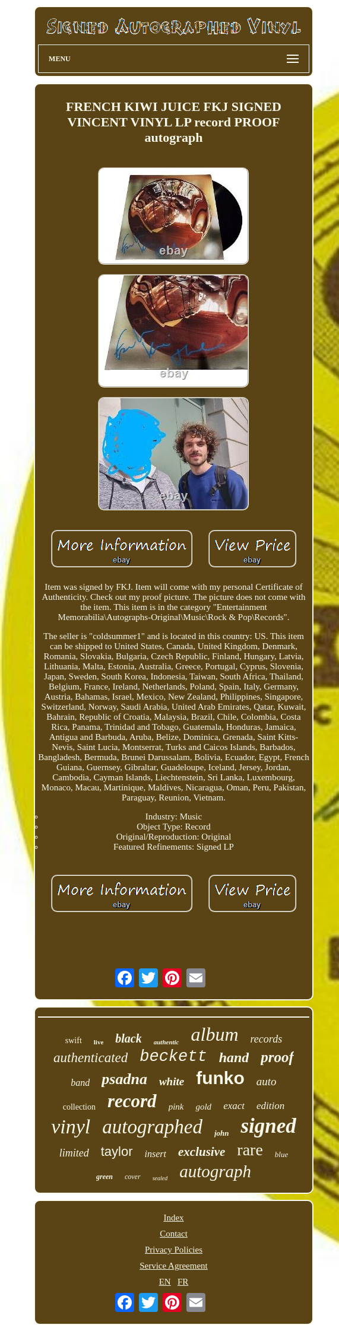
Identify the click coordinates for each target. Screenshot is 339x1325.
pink (176, 1106)
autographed (152, 1126)
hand (234, 1057)
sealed (160, 1178)
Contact (174, 1233)
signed (268, 1125)
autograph (215, 1171)
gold (203, 1106)
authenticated (90, 1057)
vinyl (70, 1126)
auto (266, 1081)
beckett (173, 1057)
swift (73, 1040)
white (171, 1081)
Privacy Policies (173, 1249)
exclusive (201, 1152)
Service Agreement (174, 1265)
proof (277, 1057)
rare (250, 1149)
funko (220, 1078)
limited (74, 1153)
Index (173, 1217)
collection (79, 1106)
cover (133, 1177)
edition (270, 1105)
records (267, 1039)
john (221, 1133)
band (80, 1083)
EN (165, 1281)
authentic (166, 1042)
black (128, 1038)
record (132, 1101)
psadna (124, 1079)
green (104, 1177)
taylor (117, 1151)
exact (234, 1105)
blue (281, 1154)
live (99, 1042)
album (215, 1034)
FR (183, 1281)
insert (155, 1154)
